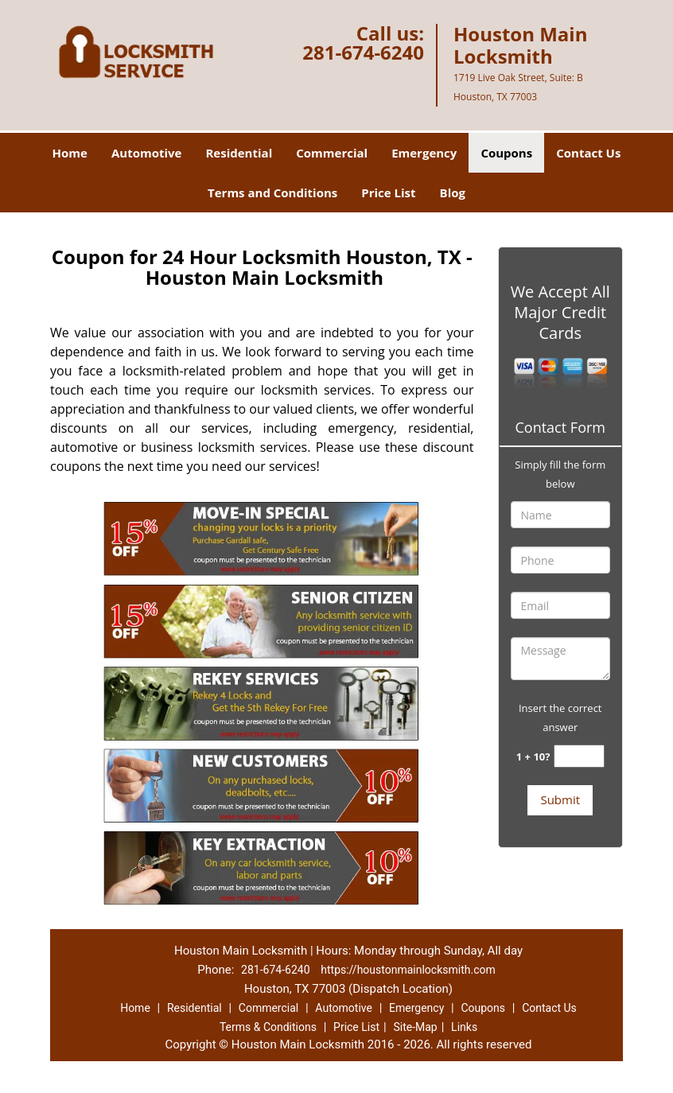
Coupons (506, 153)
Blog (452, 192)
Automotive (146, 153)
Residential (238, 153)
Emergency (424, 153)
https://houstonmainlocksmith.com (408, 969)
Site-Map (415, 1027)
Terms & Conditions (268, 1027)
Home (70, 153)
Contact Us (588, 153)
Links (464, 1027)
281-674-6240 (363, 52)
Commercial (332, 153)
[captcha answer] (579, 756)
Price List (388, 192)
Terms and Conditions (272, 192)
